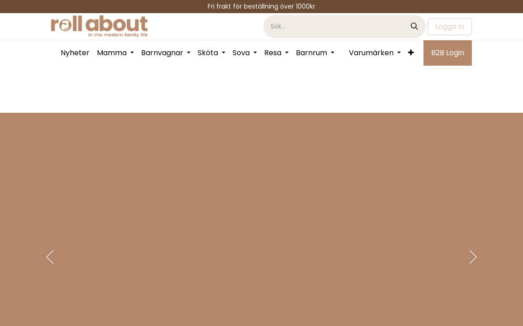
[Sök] (414, 26)
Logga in (449, 26)
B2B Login (447, 53)
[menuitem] (75, 53)
